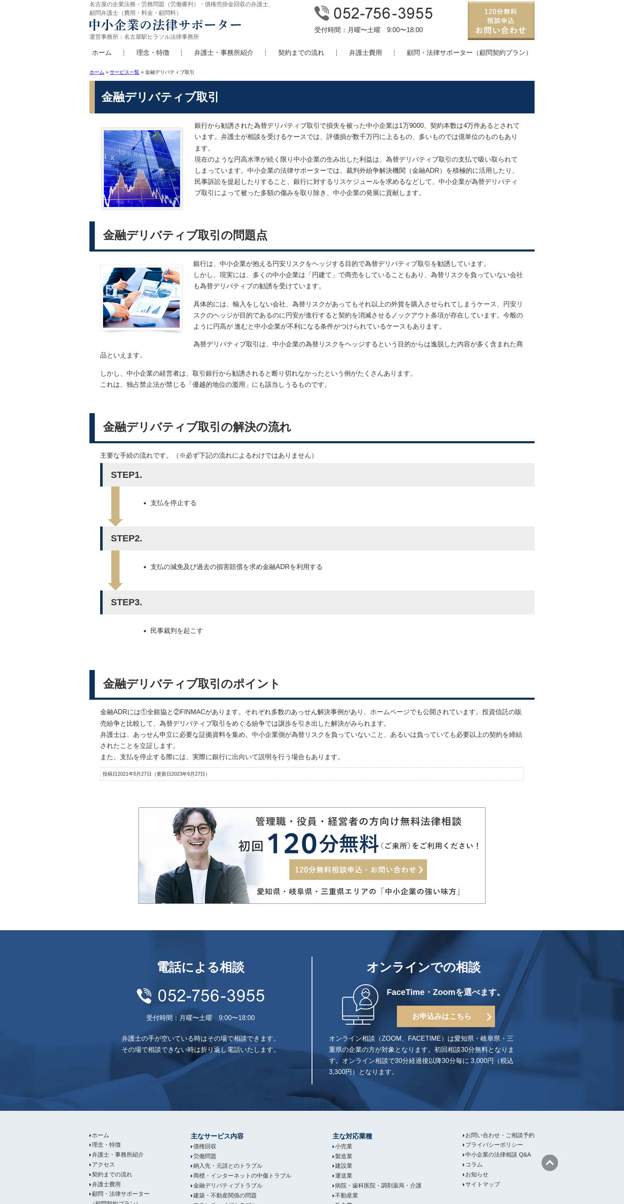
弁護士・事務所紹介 (223, 52)
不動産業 (346, 1195)
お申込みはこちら (442, 1016)
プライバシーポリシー (494, 1144)
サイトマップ (482, 1184)
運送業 (343, 1175)
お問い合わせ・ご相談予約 (500, 1135)
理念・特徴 (152, 52)
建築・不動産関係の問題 (225, 1195)
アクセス (103, 1164)
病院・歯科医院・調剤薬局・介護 (378, 1185)
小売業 (343, 1146)
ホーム (102, 52)
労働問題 (204, 1156)
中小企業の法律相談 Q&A (498, 1154)
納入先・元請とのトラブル (228, 1165)
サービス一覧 (124, 72)
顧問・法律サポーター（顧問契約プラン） (469, 52)
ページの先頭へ (550, 1163)
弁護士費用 (365, 52)
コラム (474, 1164)
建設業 (343, 1165)
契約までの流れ (301, 52)
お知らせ (476, 1174)
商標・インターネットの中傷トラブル (242, 1175)
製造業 (343, 1156)
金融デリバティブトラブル (228, 1185)
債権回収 (204, 1146)
